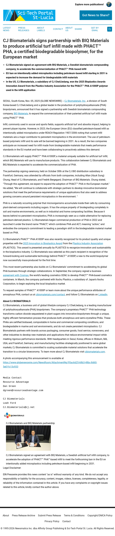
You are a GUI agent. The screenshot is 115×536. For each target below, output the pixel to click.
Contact (58, 29)
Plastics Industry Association (88, 243)
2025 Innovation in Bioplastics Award (42, 243)
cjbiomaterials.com (95, 351)
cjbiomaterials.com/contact (50, 294)
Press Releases (23, 29)
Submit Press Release (49, 515)
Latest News (7, 29)
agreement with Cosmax (16, 275)
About (6, 515)
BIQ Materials (21, 113)
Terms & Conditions (74, 515)
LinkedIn (102, 294)
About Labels (41, 29)
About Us (69, 29)
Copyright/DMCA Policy (99, 515)
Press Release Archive (23, 515)
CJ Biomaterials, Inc (74, 101)
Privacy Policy (52, 521)
